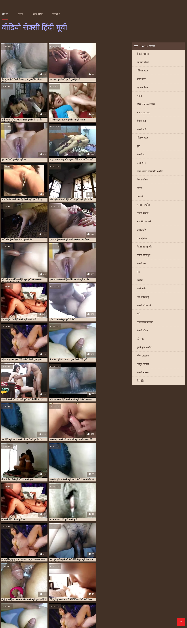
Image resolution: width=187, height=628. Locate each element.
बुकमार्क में (56, 14)
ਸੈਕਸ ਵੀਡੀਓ (47, 619)
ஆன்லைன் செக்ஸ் (101, 602)
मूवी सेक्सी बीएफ (53, 582)
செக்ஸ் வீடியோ (154, 608)
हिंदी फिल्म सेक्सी (129, 596)
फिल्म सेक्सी (26, 605)
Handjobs (142, 238)
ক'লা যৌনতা (92, 599)
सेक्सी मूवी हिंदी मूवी (124, 588)
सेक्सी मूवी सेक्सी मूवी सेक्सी (140, 617)
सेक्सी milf (141, 121)
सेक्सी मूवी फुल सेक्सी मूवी (151, 586)
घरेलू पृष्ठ (5, 14)
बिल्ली (139, 188)
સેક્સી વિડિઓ (19, 617)
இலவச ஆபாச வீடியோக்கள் (87, 614)
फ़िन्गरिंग (140, 381)
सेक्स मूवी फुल (125, 605)
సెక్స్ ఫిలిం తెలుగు (111, 599)
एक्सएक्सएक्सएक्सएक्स (137, 619)
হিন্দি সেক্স (50, 599)
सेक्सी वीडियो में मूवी (31, 599)
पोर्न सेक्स (110, 605)
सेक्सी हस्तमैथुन (143, 255)
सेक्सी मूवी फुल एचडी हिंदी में (128, 586)
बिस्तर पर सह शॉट (144, 247)
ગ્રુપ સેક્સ (8, 619)
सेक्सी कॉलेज (142, 330)
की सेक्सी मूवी (90, 617)
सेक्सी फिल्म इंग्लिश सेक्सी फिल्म (158, 596)
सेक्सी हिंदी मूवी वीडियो (165, 619)
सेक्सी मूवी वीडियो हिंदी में (31, 588)
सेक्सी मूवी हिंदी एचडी (87, 588)
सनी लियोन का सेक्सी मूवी (16, 602)
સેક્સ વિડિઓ (139, 614)
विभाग (20, 14)
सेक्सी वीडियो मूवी (124, 602)
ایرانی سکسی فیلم (168, 599)
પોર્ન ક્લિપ (30, 614)
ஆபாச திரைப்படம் (14, 622)
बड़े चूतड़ (140, 339)
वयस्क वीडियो (38, 14)
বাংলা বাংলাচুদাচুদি (91, 608)
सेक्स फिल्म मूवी (83, 582)
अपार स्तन (141, 79)
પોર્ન (66, 602)
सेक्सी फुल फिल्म (137, 584)
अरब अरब (141, 163)
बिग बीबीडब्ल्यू (143, 297)
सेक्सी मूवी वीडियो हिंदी (10, 588)
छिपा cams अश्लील (146, 104)
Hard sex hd (143, 113)
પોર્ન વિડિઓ (30, 608)
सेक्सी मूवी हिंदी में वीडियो (160, 588)
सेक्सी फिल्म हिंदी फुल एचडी (118, 584)
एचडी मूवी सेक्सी (36, 580)
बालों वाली (141, 289)
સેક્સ (119, 619)
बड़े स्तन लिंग (142, 87)
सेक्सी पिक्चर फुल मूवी (149, 582)
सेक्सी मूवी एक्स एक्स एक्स (12, 586)
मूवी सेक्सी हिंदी (68, 582)
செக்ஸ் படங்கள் (27, 619)
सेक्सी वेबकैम (142, 213)
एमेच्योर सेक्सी (143, 62)
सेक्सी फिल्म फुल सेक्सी (58, 584)
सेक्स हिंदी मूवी (113, 582)
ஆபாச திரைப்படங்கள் (65, 617)
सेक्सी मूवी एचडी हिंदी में (86, 586)
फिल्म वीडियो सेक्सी (142, 611)
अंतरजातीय (141, 230)
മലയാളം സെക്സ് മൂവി (35, 596)
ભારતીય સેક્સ (157, 614)
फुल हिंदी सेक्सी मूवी (37, 582)
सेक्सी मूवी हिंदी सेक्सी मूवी (23, 590)
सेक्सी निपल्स (143, 372)
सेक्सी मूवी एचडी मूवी (47, 586)
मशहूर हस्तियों (143, 364)
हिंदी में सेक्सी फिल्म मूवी (114, 622)
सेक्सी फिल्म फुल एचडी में (37, 584)
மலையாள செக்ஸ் (117, 611)
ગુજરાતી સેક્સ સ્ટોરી (141, 622)
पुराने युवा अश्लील (144, 347)
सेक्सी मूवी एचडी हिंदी (66, 586)
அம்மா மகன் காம (169, 617)
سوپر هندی (8, 611)
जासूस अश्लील (143, 205)
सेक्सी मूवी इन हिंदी (173, 584)
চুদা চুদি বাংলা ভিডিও (70, 599)
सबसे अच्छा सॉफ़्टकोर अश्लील (150, 171)
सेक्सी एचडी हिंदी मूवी (130, 582)
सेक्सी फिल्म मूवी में (77, 584)
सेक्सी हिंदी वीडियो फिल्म (86, 622)
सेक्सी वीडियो (157, 602)
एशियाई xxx (142, 71)
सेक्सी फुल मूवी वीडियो (155, 584)
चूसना (139, 96)
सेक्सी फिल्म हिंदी (72, 611)
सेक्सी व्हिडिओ (9, 596)
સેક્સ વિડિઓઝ (52, 611)
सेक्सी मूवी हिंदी (70, 588)
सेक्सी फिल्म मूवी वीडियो (66, 596)
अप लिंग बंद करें (144, 222)
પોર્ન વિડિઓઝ (78, 602)
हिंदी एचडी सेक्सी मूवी (111, 617)
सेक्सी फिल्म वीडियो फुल (96, 584)
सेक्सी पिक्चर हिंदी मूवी (16, 584)
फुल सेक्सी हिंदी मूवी (165, 580)
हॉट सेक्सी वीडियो (39, 617)
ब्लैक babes (143, 356)
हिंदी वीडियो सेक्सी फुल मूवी (46, 602)
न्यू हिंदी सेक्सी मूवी (71, 580)
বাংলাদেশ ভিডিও (12, 614)
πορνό (99, 605)
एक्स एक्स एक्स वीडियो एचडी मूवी (14, 580)
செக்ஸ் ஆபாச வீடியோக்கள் (99, 596)
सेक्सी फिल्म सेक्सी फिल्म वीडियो (153, 605)
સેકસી (139, 608)
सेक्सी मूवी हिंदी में (141, 588)
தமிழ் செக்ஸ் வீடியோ (119, 608)
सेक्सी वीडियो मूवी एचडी (57, 622)
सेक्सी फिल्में (173, 608)
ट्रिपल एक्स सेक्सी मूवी (53, 580)
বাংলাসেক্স (41, 605)
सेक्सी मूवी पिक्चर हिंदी (106, 586)
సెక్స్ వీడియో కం (58, 605)
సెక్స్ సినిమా (14, 608)
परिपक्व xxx (142, 138)
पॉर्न (112, 619)
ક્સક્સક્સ (130, 599)
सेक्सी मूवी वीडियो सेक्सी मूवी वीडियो (58, 608)
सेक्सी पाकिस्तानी (144, 305)
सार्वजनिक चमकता (145, 322)
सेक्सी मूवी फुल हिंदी (171, 586)
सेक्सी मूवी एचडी (30, 586)
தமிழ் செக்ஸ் (147, 599)
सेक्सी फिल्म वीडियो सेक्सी (52, 614)
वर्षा (138, 314)
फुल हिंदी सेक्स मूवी (19, 582)
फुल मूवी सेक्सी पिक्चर (89, 580)
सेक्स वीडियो (35, 622)
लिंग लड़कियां (142, 180)
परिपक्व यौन (101, 619)
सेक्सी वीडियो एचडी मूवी (45, 590)
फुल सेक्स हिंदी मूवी (107, 580)
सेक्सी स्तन (141, 263)
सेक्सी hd (141, 154)
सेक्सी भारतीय (143, 54)
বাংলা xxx (62, 619)
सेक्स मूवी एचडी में (99, 582)
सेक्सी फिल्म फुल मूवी (29, 611)
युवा (138, 146)
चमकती (140, 196)
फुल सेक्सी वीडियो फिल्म (146, 580)
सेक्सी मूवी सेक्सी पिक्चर (52, 588)
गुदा (138, 272)
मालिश (140, 280)
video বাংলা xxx (165, 611)
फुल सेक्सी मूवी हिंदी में (125, 580)
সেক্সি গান (142, 602)
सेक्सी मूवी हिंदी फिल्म (106, 588)
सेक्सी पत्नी (141, 129)
